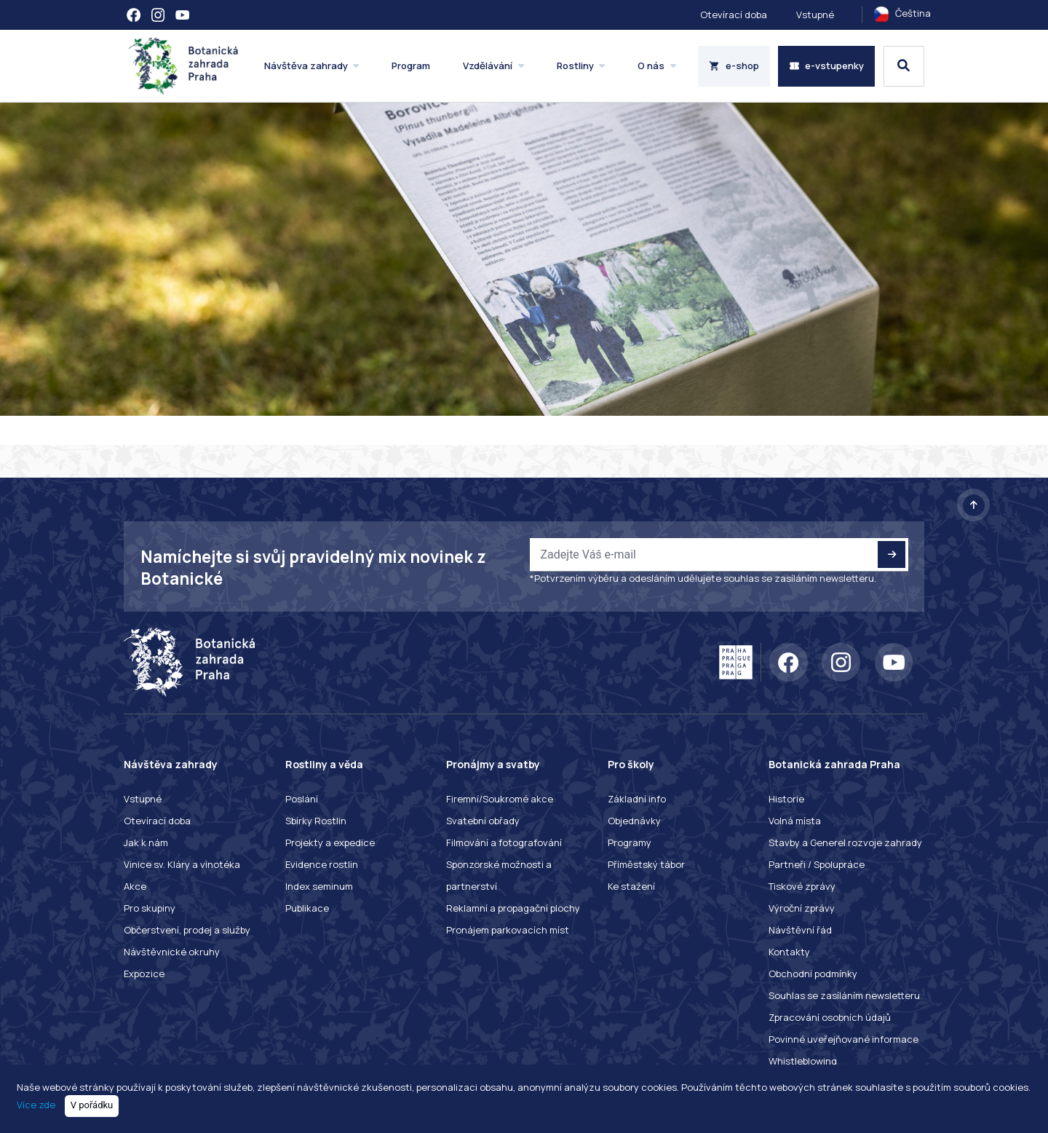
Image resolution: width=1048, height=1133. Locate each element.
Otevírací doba (733, 14)
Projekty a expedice (330, 842)
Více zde (36, 1104)
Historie (786, 798)
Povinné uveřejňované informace (843, 1039)
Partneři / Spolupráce (817, 864)
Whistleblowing (803, 1060)
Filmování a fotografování (504, 842)
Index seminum (319, 886)
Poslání (301, 798)
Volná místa (795, 820)
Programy (629, 842)
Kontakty (789, 951)
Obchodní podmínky (813, 973)
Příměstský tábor (646, 864)
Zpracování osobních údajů (830, 1017)
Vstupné (815, 14)
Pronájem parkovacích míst (507, 929)
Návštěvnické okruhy (172, 951)
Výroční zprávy (802, 908)
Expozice (144, 973)
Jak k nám (146, 842)
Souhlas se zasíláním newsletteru (844, 995)
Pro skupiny (149, 908)
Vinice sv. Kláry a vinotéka (182, 864)
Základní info (637, 798)
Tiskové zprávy (802, 886)
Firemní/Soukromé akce (499, 798)
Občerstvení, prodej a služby (187, 929)
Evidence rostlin (321, 864)
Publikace (307, 908)
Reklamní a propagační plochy (513, 908)
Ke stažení (631, 886)
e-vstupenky (827, 65)
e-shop (734, 65)
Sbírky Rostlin (315, 820)
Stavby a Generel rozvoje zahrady (845, 842)
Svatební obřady (483, 820)
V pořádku (92, 1105)
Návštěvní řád (800, 929)
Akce (135, 886)
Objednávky (634, 820)
